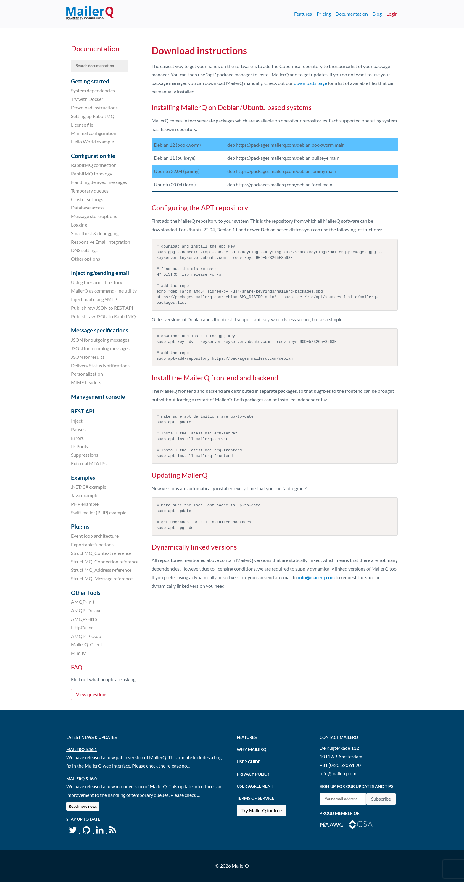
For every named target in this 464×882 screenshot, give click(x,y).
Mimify (78, 653)
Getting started (90, 81)
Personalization (87, 374)
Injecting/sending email (100, 272)
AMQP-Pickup (86, 636)
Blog (377, 14)
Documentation (352, 14)
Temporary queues (90, 190)
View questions (91, 694)
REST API (82, 411)
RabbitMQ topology (91, 173)
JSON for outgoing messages (100, 340)
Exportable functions (92, 544)
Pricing (324, 14)
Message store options (94, 216)
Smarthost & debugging (95, 233)
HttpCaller (82, 627)
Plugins (80, 526)
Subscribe (381, 799)
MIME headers (86, 382)
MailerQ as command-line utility (104, 290)
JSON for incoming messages (100, 348)
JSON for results (87, 357)
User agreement (255, 786)
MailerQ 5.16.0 (81, 778)
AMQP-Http (84, 619)
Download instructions (94, 107)
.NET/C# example (88, 487)
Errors (77, 437)
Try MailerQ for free (261, 810)
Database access (87, 207)
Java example (84, 495)
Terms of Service (255, 798)
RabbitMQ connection (94, 165)
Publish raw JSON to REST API (102, 308)
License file (82, 124)
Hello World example (92, 141)
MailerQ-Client (86, 644)
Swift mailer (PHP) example (98, 512)
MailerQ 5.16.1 (81, 749)
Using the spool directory (96, 282)
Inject (77, 421)
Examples (83, 477)
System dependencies (93, 90)
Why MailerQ (251, 749)
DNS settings (84, 250)
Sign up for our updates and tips (357, 786)
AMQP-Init (82, 602)
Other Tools (85, 592)
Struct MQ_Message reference (102, 578)
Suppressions (84, 455)
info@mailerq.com (316, 577)
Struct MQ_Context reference (101, 553)
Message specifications (99, 330)
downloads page (310, 83)
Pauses (78, 429)
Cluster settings (87, 199)
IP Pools (79, 446)
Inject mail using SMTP (94, 299)
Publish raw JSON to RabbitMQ (103, 316)
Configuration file (93, 155)
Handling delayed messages (99, 182)
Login (392, 14)
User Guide (248, 761)
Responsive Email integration (100, 241)
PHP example (85, 504)
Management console (98, 396)
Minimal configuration (93, 133)
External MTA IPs (89, 463)
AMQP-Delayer (87, 610)
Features (303, 14)
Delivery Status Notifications (100, 365)
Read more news (83, 806)
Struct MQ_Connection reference (104, 561)
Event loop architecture (95, 536)
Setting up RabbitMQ (93, 116)
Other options (85, 258)
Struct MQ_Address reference (101, 570)
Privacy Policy (253, 773)
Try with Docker (87, 99)
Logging (79, 224)
